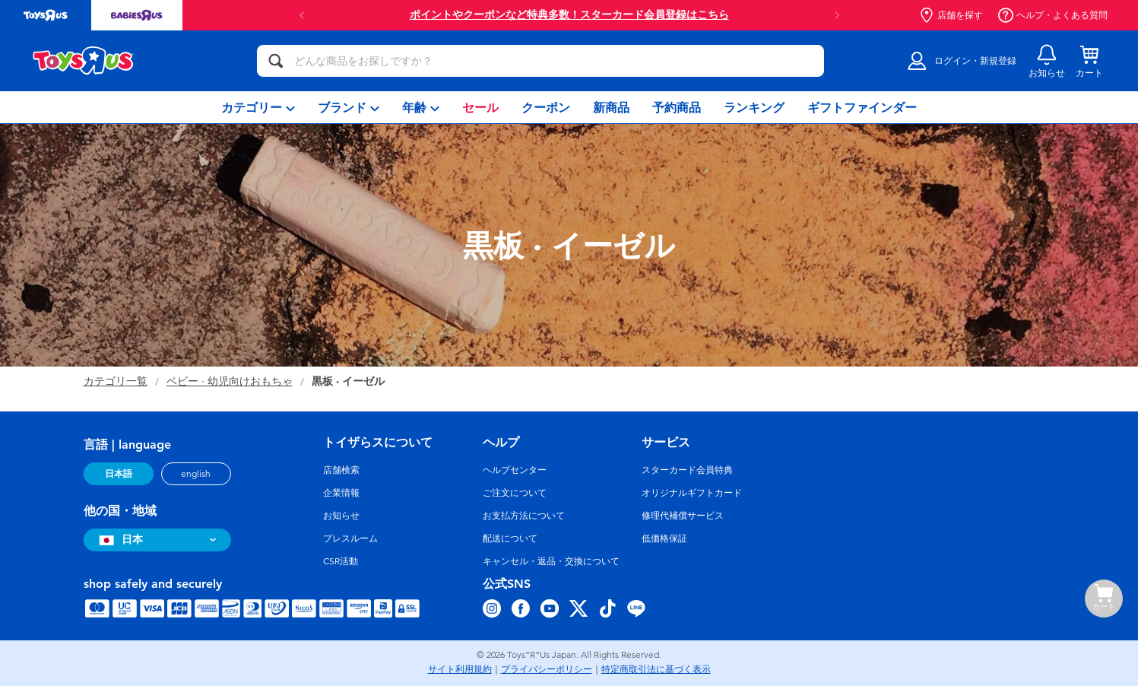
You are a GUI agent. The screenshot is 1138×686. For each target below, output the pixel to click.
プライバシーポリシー (546, 669)
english (196, 473)
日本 (119, 539)
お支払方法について (524, 515)
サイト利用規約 (460, 669)
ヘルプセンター (515, 470)
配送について (510, 538)
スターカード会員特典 (687, 470)
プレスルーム (350, 538)
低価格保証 (664, 538)
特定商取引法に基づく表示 (656, 669)
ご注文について (515, 493)
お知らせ (341, 515)
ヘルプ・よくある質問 (1053, 15)
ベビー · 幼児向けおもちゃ (229, 381)
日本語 (118, 473)
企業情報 (341, 493)
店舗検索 (341, 470)
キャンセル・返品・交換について (551, 561)
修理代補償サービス (683, 515)
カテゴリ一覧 (115, 381)
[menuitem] (258, 107)
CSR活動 (340, 561)
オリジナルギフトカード (692, 493)
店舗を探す (951, 15)
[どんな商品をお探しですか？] (540, 61)
